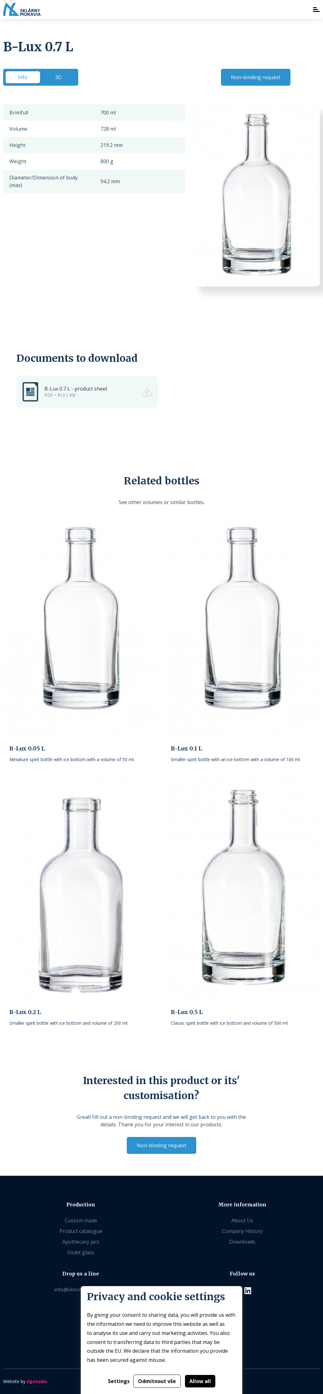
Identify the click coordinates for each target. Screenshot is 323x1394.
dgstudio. (37, 1381)
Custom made (81, 1220)
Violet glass (80, 1252)
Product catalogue (80, 1231)
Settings (119, 1381)
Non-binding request (255, 77)
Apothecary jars (80, 1241)
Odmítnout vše (157, 1381)
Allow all (200, 1381)
